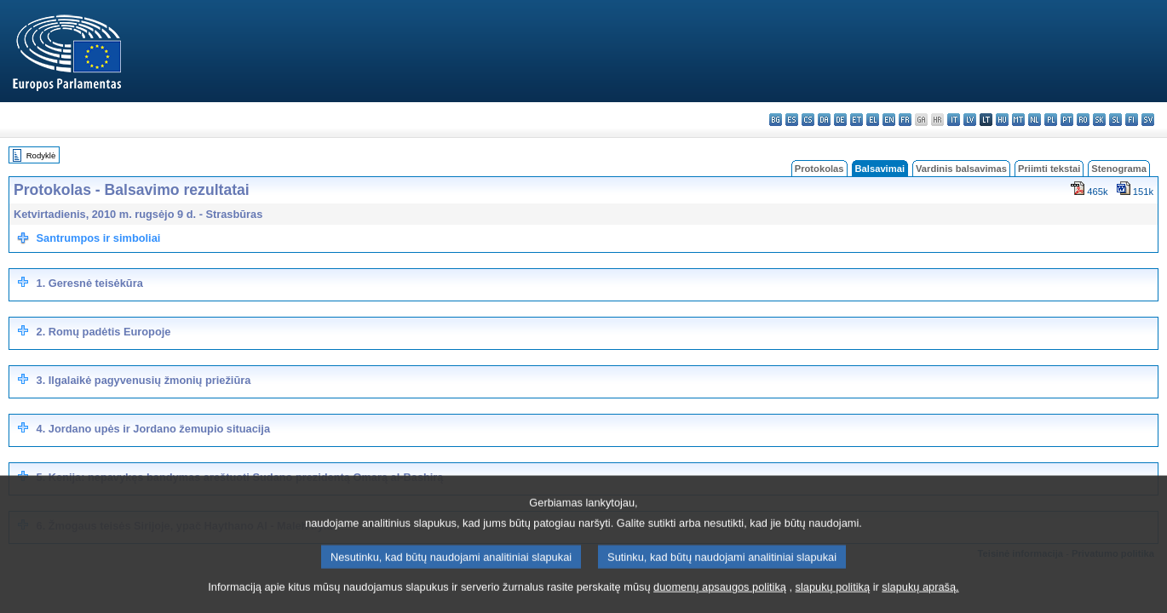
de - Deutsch (840, 119)
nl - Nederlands (1034, 119)
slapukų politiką (833, 602)
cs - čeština (808, 119)
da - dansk (824, 119)
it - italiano (953, 119)
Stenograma (1119, 168)
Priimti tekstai (1049, 168)
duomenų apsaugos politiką (719, 602)
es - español (791, 119)
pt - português (1067, 119)
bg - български (775, 119)
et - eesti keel (856, 119)
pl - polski (1050, 119)
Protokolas (819, 168)
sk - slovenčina (1099, 119)
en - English (888, 119)
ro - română (1083, 119)
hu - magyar (1002, 119)
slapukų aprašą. (920, 602)
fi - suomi (1131, 119)
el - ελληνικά (872, 119)
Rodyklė (41, 155)
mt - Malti (1018, 119)
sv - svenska (1147, 119)
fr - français (905, 119)
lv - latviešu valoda (969, 119)
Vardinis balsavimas (961, 168)
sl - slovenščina (1115, 119)
